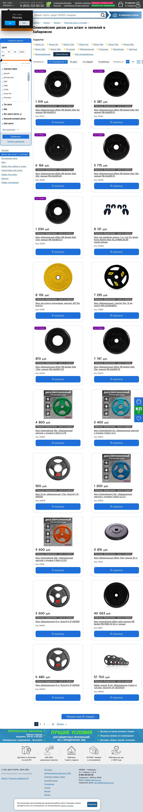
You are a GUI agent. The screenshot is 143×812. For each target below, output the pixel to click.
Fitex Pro (7, 94)
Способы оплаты (51, 780)
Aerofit (7, 73)
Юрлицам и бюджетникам (102, 3)
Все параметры (9, 129)
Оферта (4, 778)
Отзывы (47, 788)
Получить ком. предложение (103, 5)
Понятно (92, 804)
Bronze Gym (9, 77)
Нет (24, 23)
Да (10, 23)
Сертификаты (69, 5)
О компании (58, 3)
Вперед (60, 724)
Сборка (47, 795)
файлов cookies (67, 806)
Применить (16, 136)
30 (53, 724)
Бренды (47, 791)
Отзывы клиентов (82, 5)
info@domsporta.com (92, 780)
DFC (5, 82)
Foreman (7, 98)
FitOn (6, 90)
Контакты (57, 5)
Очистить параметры (15, 141)
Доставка (67, 3)
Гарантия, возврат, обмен (54, 777)
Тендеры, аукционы (83, 3)
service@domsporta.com (104, 783)
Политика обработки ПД (19, 778)
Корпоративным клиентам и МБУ (57, 773)
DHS (5, 86)
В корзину (58, 122)
